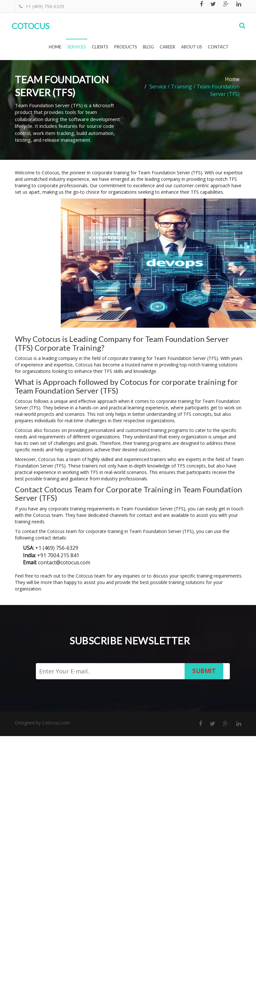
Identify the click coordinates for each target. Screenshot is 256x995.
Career (167, 46)
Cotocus (30, 26)
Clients (100, 46)
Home (55, 46)
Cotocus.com (56, 723)
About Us (191, 46)
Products (125, 46)
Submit (204, 671)
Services (76, 46)
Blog (148, 46)
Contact (218, 46)
